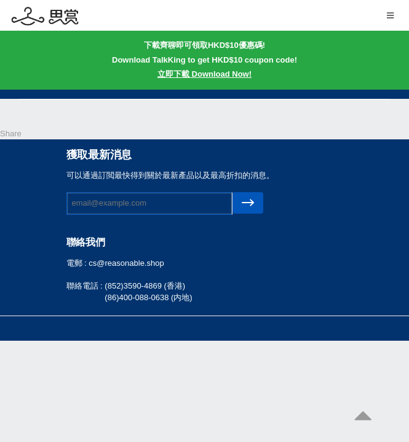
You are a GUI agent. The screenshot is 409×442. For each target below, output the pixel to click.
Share (11, 133)
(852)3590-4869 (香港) (145, 285)
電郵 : (77, 263)
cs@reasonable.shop (126, 263)
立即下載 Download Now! (204, 74)
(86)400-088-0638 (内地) (148, 297)
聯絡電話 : (85, 285)
